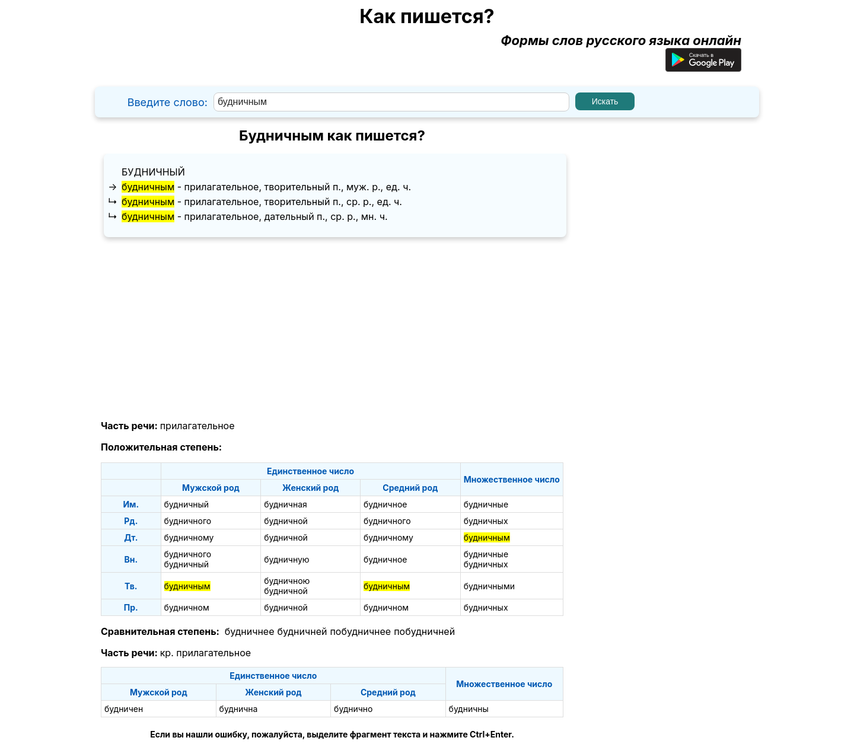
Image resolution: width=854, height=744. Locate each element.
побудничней (424, 631)
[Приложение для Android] (703, 67)
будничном (186, 607)
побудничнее (360, 631)
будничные (486, 504)
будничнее (250, 631)
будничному (189, 537)
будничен (123, 709)
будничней (302, 631)
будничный (153, 172)
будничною (287, 581)
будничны (469, 709)
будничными (489, 586)
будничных (486, 521)
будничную (286, 559)
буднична (238, 709)
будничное (385, 504)
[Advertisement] (332, 329)
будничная (285, 504)
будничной (286, 521)
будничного (188, 521)
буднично (353, 709)
